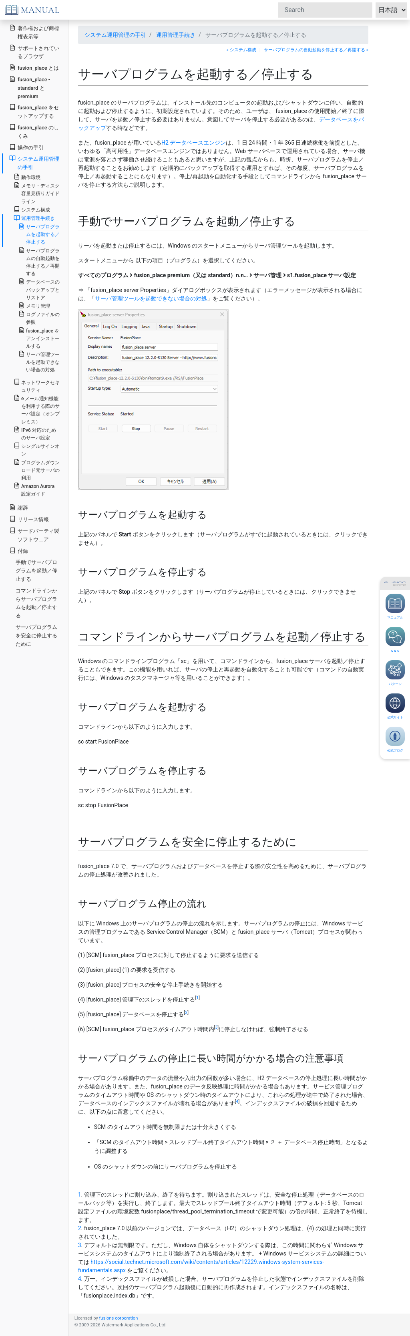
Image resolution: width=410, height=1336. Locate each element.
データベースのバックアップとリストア (39, 289)
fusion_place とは (34, 67)
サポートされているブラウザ (34, 52)
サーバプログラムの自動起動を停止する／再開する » (316, 49)
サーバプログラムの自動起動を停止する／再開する (39, 262)
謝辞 (18, 507)
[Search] (325, 10)
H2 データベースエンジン (193, 142)
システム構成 (32, 209)
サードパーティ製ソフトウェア (34, 534)
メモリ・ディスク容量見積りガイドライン (37, 193)
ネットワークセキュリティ (37, 386)
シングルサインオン (37, 449)
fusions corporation (118, 1318)
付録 (18, 550)
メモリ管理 (34, 305)
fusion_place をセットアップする (34, 111)
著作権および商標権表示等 (34, 32)
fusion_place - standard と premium (29, 87)
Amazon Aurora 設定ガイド (34, 489)
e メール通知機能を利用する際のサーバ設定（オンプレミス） (37, 410)
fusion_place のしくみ (34, 131)
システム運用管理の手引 (115, 35)
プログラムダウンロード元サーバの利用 (37, 470)
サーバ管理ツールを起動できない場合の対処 (151, 298)
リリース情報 (29, 519)
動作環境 (27, 176)
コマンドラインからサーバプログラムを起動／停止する (36, 603)
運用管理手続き (175, 35)
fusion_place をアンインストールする (39, 338)
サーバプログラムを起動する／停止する (39, 234)
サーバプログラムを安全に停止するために (36, 635)
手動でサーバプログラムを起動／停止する (36, 570)
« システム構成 (241, 49)
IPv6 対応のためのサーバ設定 (35, 433)
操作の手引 (26, 147)
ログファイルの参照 (39, 317)
